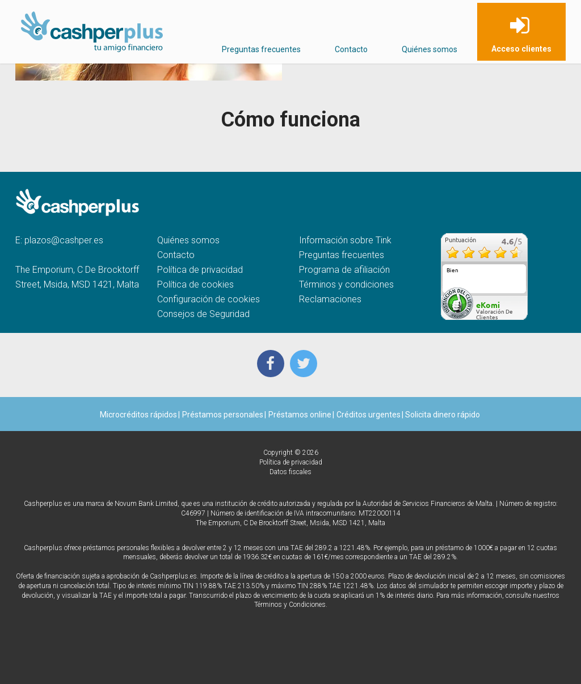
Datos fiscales (290, 472)
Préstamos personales (222, 414)
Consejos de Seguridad (203, 314)
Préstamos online (299, 414)
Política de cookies (195, 284)
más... (515, 289)
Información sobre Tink (345, 240)
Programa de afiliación (344, 269)
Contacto (351, 49)
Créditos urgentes (368, 414)
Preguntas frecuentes (261, 49)
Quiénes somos (429, 49)
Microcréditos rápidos (138, 414)
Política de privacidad (200, 269)
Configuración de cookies (208, 299)
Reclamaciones (330, 299)
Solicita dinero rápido (441, 414)
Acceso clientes (521, 48)
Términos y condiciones (346, 284)
